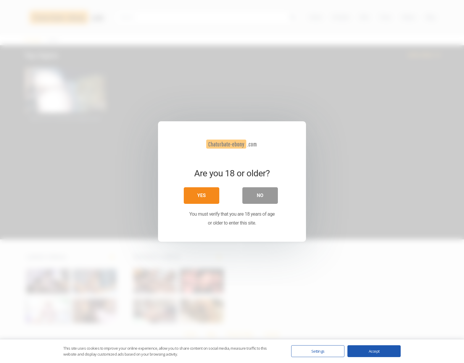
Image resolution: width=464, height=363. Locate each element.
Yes (201, 195)
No (260, 195)
